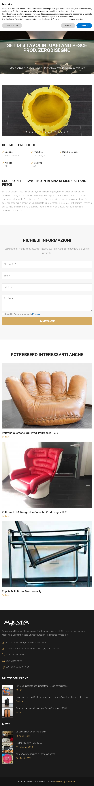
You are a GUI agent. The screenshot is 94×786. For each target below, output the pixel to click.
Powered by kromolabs (65, 781)
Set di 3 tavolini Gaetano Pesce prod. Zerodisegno (61, 68)
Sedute (30, 68)
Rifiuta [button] (68, 25)
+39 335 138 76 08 (15, 654)
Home (11, 68)
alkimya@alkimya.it (15, 660)
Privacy (36, 314)
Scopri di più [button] (12, 25)
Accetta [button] (84, 25)
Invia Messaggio (47, 321)
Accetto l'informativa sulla (22, 314)
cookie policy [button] (68, 11)
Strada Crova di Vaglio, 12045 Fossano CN (26, 642)
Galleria (21, 68)
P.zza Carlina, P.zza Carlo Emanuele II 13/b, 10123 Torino (32, 648)
